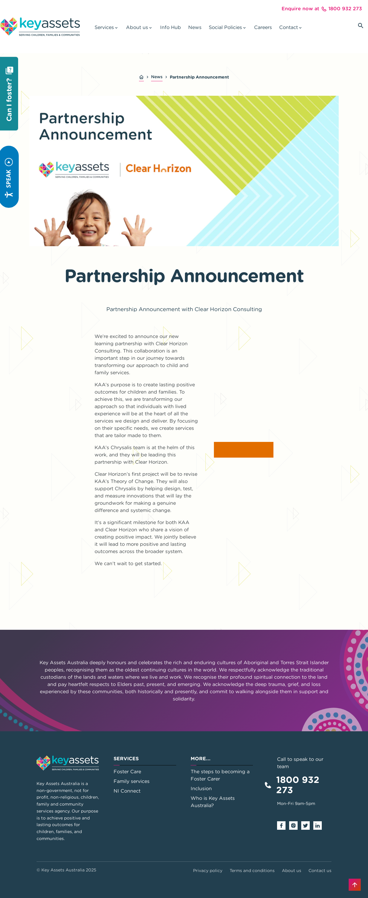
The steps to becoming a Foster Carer (220, 775)
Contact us (319, 870)
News (195, 27)
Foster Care (127, 771)
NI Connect (127, 791)
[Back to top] (355, 885)
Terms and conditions (252, 870)
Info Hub (170, 27)
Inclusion (201, 788)
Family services (132, 781)
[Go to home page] (40, 26)
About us (291, 870)
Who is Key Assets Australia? (213, 801)
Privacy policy (207, 870)
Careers (263, 27)
